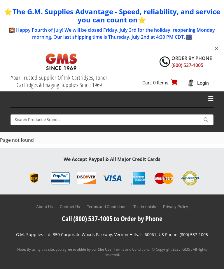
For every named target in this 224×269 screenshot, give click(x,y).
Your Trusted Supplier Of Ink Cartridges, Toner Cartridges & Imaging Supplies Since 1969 (59, 81)
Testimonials (144, 206)
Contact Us (70, 206)
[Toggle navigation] (211, 99)
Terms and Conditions (106, 206)
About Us (44, 206)
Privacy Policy (175, 206)
